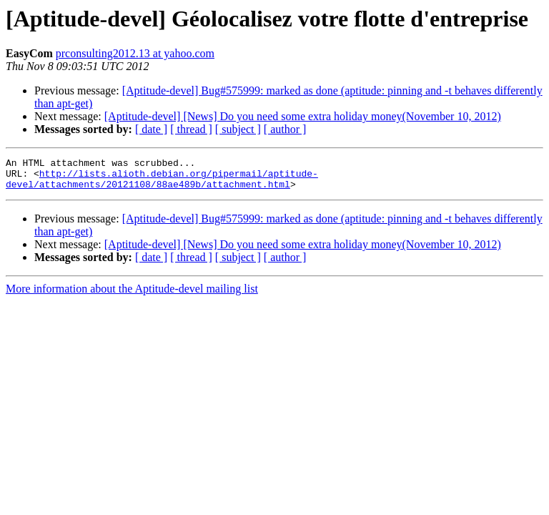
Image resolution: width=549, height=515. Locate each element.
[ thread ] (191, 129)
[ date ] (151, 129)
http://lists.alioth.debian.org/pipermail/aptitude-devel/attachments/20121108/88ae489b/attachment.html (162, 184)
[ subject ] (238, 129)
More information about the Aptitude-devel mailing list (132, 295)
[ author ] (285, 129)
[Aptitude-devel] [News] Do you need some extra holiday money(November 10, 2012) (302, 116)
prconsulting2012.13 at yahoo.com (135, 53)
